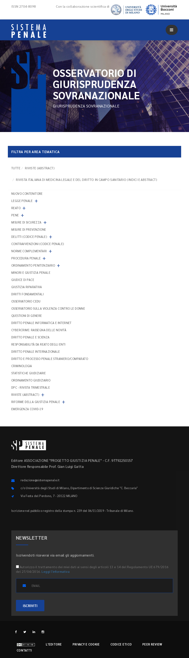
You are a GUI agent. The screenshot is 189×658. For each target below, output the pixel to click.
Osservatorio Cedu (26, 301)
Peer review (152, 644)
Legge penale (22, 201)
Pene (15, 215)
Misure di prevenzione (28, 229)
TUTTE (15, 168)
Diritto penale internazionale (35, 351)
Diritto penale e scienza (30, 337)
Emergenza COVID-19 (27, 409)
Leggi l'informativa (56, 571)
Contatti (24, 650)
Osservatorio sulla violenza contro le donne (48, 308)
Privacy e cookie (86, 644)
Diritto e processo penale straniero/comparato (49, 359)
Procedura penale (26, 258)
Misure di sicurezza (26, 222)
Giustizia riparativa (26, 287)
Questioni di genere (26, 316)
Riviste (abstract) (40, 168)
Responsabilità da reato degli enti (38, 344)
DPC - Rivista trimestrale (30, 387)
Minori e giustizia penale (30, 272)
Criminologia (21, 366)
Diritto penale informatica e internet (41, 323)
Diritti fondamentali (27, 294)
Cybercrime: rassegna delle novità (38, 330)
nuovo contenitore (27, 193)
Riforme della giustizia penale (35, 402)
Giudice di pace (22, 280)
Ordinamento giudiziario (30, 380)
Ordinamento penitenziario (33, 265)
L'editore (54, 644)
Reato (16, 208)
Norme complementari (29, 251)
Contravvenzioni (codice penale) (37, 244)
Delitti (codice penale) (29, 237)
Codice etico (121, 644)
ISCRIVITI (30, 605)
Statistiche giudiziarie (28, 373)
